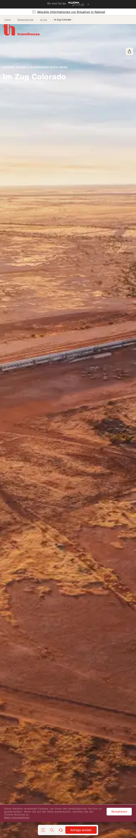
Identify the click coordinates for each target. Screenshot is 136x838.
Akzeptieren (119, 811)
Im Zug (43, 19)
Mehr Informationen (17, 817)
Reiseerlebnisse (25, 19)
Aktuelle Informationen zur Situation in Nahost (71, 12)
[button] (52, 830)
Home (8, 19)
